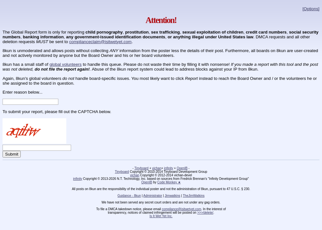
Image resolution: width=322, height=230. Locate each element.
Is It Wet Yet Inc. (161, 216)
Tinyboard (142, 168)
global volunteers (65, 64)
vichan (156, 168)
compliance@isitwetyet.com (181, 209)
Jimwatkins (172, 195)
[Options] (311, 8)
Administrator (152, 195)
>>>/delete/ (205, 212)
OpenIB (182, 168)
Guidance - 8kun (129, 195)
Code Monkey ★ (168, 182)
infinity (168, 168)
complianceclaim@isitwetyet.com (100, 41)
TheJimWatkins (193, 195)
